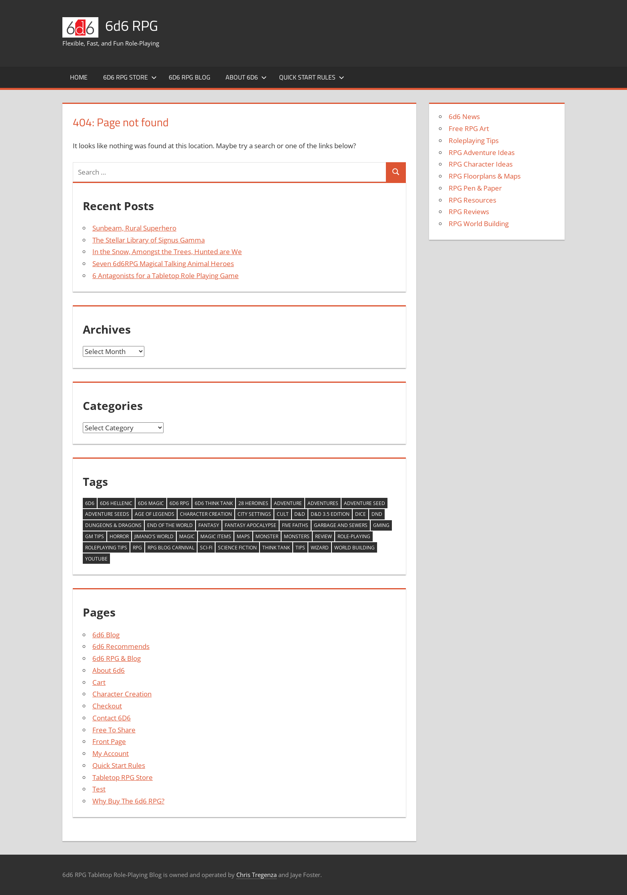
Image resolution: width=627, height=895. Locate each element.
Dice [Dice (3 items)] (360, 514)
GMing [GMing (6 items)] (381, 525)
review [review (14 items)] (323, 536)
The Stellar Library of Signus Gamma (148, 240)
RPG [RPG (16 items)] (137, 547)
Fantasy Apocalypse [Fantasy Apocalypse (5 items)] (250, 525)
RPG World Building (479, 223)
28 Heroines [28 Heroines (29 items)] (253, 503)
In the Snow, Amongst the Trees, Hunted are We (167, 251)
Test (99, 789)
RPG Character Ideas (481, 164)
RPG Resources (472, 200)
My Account (110, 753)
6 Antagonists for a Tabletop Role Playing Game (165, 275)
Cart (99, 682)
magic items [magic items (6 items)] (215, 536)
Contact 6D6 (111, 717)
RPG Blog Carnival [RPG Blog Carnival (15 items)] (171, 547)
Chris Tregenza (256, 875)
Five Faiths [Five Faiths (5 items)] (295, 525)
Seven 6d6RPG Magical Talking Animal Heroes (163, 263)
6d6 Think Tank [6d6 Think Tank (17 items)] (214, 503)
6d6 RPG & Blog (116, 658)
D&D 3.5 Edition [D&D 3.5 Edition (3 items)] (330, 514)
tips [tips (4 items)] (300, 547)
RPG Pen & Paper (475, 188)
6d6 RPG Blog (189, 77)
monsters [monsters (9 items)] (297, 536)
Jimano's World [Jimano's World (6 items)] (154, 536)
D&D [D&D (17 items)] (299, 514)
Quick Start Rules (311, 77)
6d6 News (464, 116)
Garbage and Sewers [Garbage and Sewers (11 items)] (340, 525)
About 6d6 (246, 77)
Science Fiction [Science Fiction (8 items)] (237, 547)
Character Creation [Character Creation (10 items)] (206, 514)
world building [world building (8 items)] (354, 547)
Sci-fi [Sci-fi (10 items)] (206, 547)
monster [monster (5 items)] (267, 536)
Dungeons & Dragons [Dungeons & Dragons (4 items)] (113, 525)
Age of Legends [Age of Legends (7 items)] (154, 514)
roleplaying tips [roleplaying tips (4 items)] (106, 547)
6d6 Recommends (121, 646)
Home (79, 77)
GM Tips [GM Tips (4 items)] (94, 536)
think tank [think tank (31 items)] (276, 547)
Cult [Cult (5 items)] (283, 514)
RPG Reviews (469, 211)
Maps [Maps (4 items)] (243, 536)
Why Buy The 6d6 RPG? (128, 801)
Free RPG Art (469, 128)
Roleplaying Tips (474, 140)
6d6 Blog (106, 634)
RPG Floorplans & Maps (485, 176)
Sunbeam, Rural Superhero (134, 228)
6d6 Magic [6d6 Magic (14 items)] (151, 503)
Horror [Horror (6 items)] (119, 536)
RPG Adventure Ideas (482, 152)
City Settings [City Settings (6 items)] (254, 514)
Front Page (109, 741)
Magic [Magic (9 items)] (187, 536)
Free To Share (114, 729)
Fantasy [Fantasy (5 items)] (208, 525)
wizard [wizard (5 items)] (320, 547)
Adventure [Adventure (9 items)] (288, 503)
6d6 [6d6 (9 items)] (89, 503)
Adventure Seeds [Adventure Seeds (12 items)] (107, 514)
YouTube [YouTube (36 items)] (96, 558)
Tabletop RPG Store (122, 777)
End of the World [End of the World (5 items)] (170, 525)
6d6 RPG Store (130, 77)
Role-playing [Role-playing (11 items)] (353, 536)
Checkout (107, 705)
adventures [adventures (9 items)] (323, 503)
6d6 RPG (131, 25)
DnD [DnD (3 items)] (376, 514)
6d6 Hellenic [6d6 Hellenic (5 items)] (116, 503)
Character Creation (122, 693)
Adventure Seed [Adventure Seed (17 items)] (364, 503)
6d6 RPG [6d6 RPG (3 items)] (179, 503)
